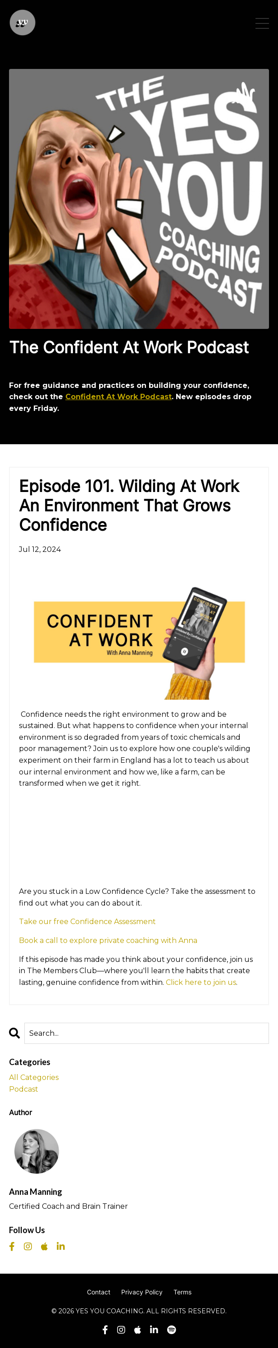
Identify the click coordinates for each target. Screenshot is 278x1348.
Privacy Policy (142, 1292)
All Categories (34, 1077)
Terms (182, 1292)
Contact (98, 1292)
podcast (23, 1089)
